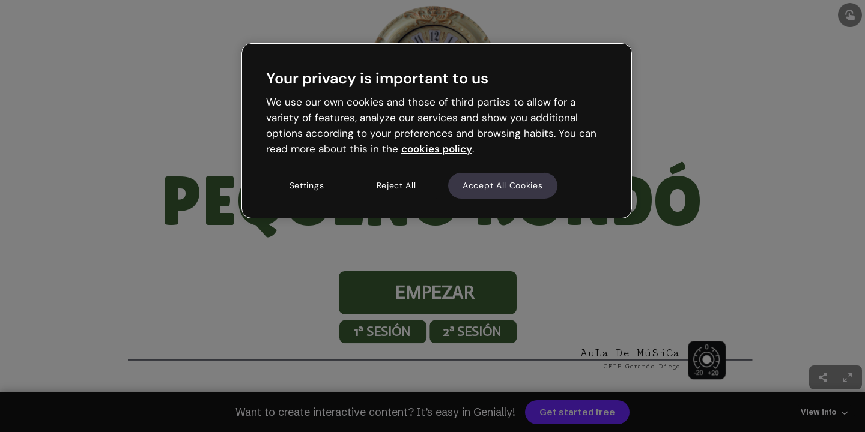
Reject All (396, 185)
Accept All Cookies (503, 185)
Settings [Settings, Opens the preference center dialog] (307, 185)
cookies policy (436, 148)
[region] (436, 130)
